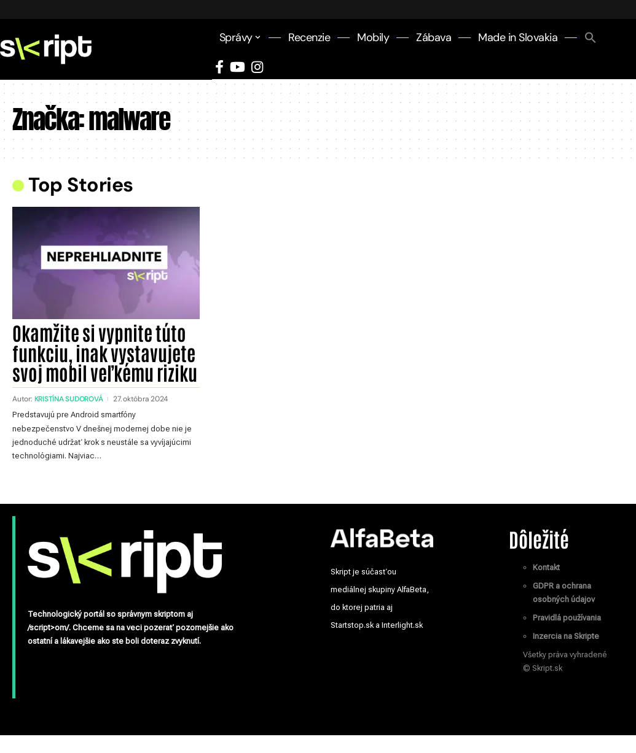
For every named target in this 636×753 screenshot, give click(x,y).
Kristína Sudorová (69, 417)
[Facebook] (219, 67)
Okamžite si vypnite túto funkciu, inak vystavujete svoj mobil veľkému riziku (103, 361)
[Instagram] (257, 67)
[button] (590, 37)
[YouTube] (237, 67)
